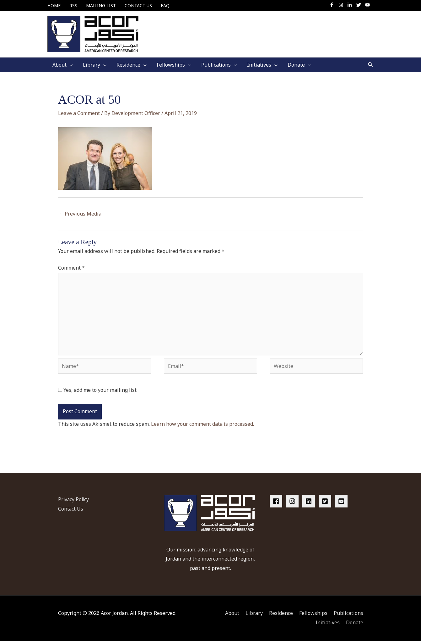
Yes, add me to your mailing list (97, 390)
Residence (281, 613)
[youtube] (368, 5)
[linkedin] (309, 501)
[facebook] (277, 501)
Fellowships (313, 613)
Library (254, 613)
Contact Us (71, 508)
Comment (71, 268)
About (232, 613)
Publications (348, 613)
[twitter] (360, 5)
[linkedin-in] (351, 5)
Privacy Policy (74, 499)
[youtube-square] (342, 501)
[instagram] (342, 5)
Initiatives (328, 622)
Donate (354, 622)
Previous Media (80, 213)
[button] (370, 65)
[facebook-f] (333, 5)
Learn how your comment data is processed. (202, 423)
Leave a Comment (79, 113)
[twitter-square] (326, 501)
